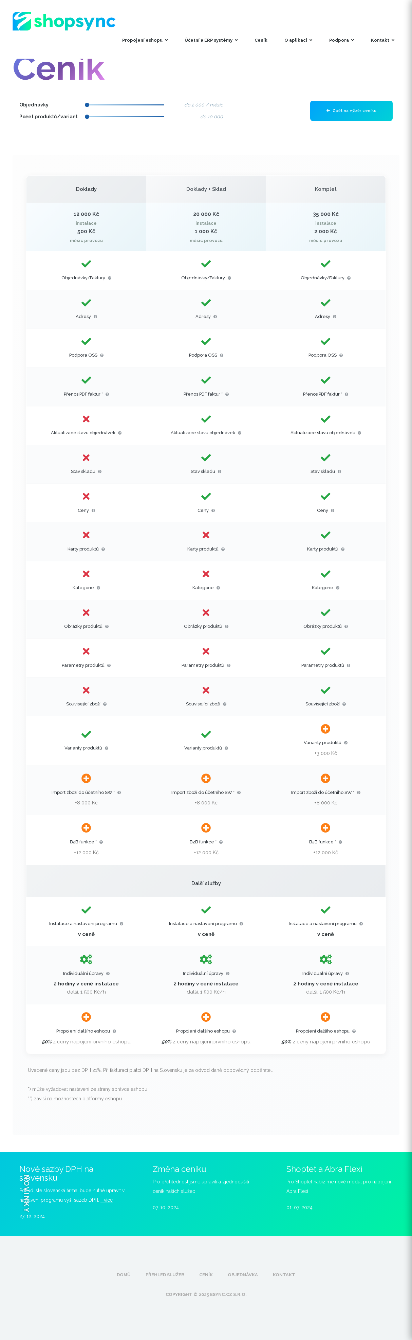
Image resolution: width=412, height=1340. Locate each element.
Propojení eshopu (145, 40)
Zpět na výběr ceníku (351, 110)
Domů (124, 1274)
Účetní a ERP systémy (211, 40)
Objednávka (243, 1274)
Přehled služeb (165, 1274)
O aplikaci (298, 40)
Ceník (261, 40)
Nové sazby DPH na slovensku (56, 1173)
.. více (106, 1200)
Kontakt (382, 40)
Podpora (341, 40)
